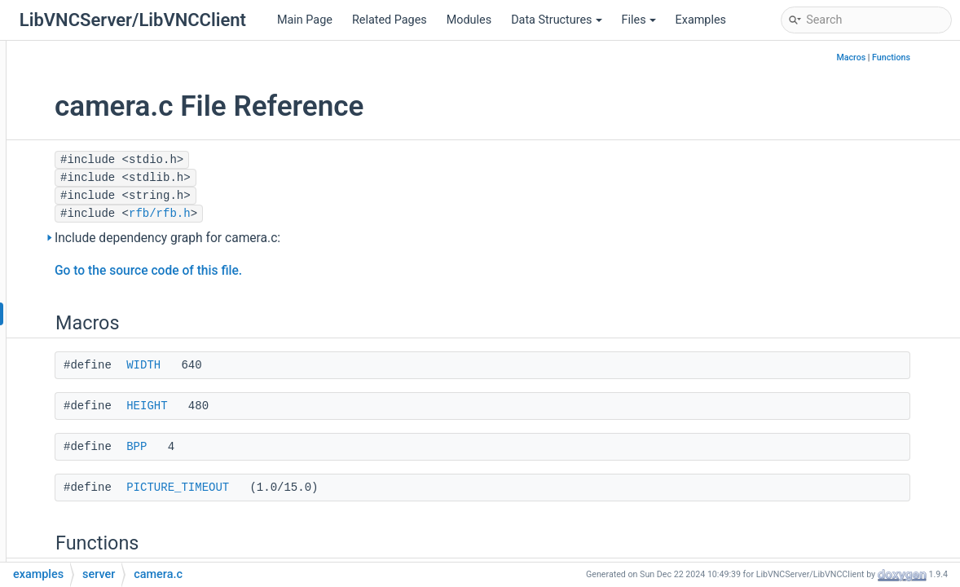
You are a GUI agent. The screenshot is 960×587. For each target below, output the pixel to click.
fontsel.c (104, 387)
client (82, 240)
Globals (61, 534)
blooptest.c (110, 289)
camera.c (105, 313)
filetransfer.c (113, 362)
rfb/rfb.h (322, 213)
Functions (928, 57)
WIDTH (305, 365)
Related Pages (389, 20)
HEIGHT (308, 406)
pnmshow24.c (118, 436)
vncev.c (101, 485)
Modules (469, 20)
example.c (108, 338)
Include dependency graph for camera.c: (330, 238)
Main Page (304, 20)
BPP (298, 446)
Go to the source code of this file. (310, 270)
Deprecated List (70, 93)
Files (639, 20)
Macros (887, 57)
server (84, 264)
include (74, 509)
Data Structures (556, 20)
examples (80, 216)
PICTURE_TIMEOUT (339, 487)
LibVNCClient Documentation (105, 69)
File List (62, 191)
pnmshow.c (111, 411)
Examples (701, 20)
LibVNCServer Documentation (106, 44)
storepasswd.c (119, 460)
